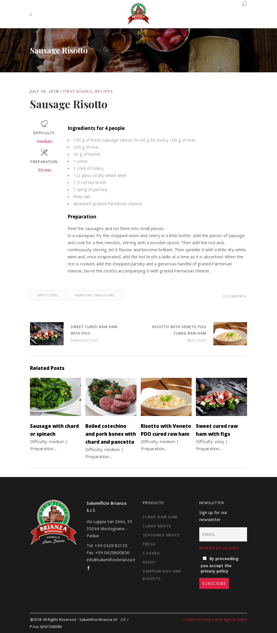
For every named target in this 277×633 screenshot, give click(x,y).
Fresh (149, 544)
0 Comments (234, 296)
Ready (149, 562)
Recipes (104, 91)
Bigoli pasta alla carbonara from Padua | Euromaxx (47, 333)
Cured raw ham (160, 516)
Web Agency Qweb (231, 619)
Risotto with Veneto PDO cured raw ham (230, 333)
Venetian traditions (94, 295)
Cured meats (157, 525)
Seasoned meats (161, 534)
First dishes (77, 91)
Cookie (189, 619)
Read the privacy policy (219, 547)
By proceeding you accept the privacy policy (220, 565)
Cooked (151, 553)
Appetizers (48, 295)
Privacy (205, 619)
